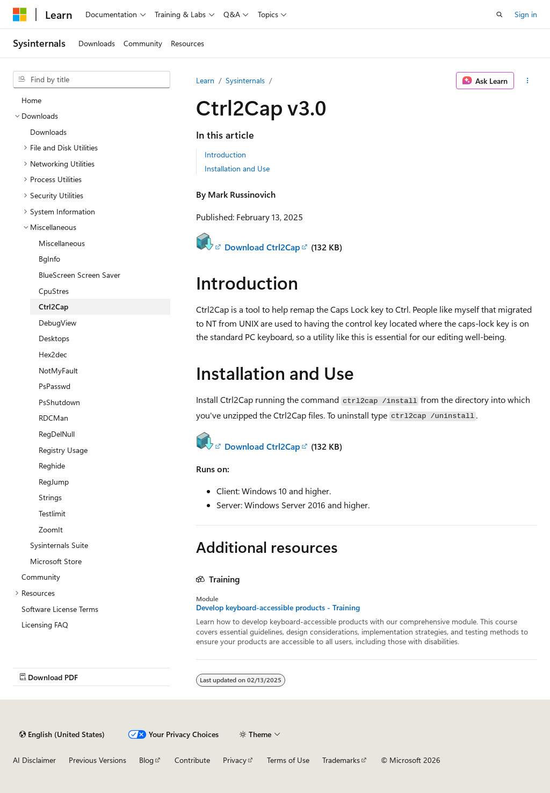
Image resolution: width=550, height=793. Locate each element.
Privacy (235, 760)
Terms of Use (288, 760)
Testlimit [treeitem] (52, 513)
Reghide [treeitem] (52, 465)
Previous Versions (97, 760)
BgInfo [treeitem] (49, 259)
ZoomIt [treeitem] (51, 529)
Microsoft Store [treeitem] (56, 561)
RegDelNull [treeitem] (57, 434)
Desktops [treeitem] (54, 338)
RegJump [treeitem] (54, 482)
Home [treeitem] (31, 100)
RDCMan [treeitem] (53, 418)
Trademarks (341, 760)
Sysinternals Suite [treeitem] (59, 545)
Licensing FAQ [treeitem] (44, 624)
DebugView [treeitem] (57, 323)
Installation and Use (237, 168)
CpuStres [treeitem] (54, 291)
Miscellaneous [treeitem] (62, 243)
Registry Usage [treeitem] (63, 450)
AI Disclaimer (34, 760)
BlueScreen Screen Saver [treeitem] (79, 275)
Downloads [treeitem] (48, 132)
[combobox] (91, 79)
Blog (146, 760)
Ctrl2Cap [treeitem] (53, 306)
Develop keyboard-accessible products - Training (278, 607)
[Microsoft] (20, 14)
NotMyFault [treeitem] (58, 370)
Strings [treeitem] (50, 497)
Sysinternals (245, 80)
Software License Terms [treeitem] (59, 609)
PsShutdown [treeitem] (59, 402)
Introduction (225, 154)
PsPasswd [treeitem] (54, 386)
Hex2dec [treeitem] (53, 354)
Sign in (526, 14)
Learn (205, 80)
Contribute (192, 760)
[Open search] (499, 14)
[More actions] (527, 80)
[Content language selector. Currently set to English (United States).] (62, 734)
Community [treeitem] (40, 577)
